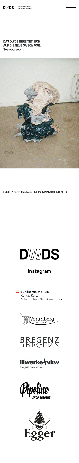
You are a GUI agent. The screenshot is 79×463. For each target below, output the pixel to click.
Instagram (39, 271)
